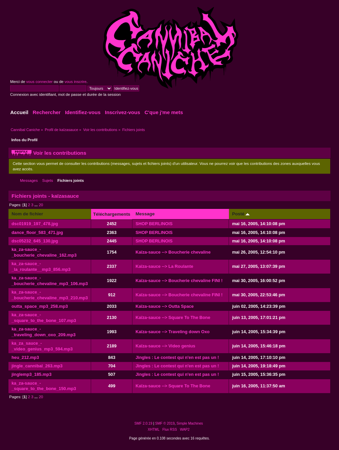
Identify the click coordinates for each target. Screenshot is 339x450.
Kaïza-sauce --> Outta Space (164, 306)
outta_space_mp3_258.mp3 (40, 306)
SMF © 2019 (165, 423)
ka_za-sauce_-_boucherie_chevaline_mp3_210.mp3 (50, 295)
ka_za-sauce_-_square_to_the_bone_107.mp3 (44, 317)
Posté (241, 213)
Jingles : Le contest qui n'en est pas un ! (177, 357)
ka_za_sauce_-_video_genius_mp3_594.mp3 (42, 346)
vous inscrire (76, 82)
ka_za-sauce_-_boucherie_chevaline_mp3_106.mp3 (50, 280)
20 (41, 205)
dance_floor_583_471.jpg (37, 232)
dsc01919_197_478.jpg (35, 223)
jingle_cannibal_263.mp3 (37, 365)
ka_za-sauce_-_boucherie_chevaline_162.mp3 (44, 252)
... (37, 205)
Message (144, 213)
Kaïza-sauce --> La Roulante (164, 266)
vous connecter (39, 82)
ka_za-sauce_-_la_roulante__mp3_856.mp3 (41, 266)
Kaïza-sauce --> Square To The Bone (172, 317)
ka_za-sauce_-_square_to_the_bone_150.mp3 (44, 386)
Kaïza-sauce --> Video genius (165, 345)
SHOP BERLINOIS (153, 223)
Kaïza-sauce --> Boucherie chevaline (173, 252)
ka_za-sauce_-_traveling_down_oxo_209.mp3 (44, 331)
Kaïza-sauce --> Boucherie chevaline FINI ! (179, 280)
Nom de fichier (27, 213)
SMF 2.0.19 (143, 423)
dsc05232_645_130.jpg (35, 240)
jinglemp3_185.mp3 (31, 374)
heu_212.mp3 (25, 357)
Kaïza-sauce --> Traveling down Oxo (172, 331)
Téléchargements (111, 214)
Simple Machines (189, 423)
